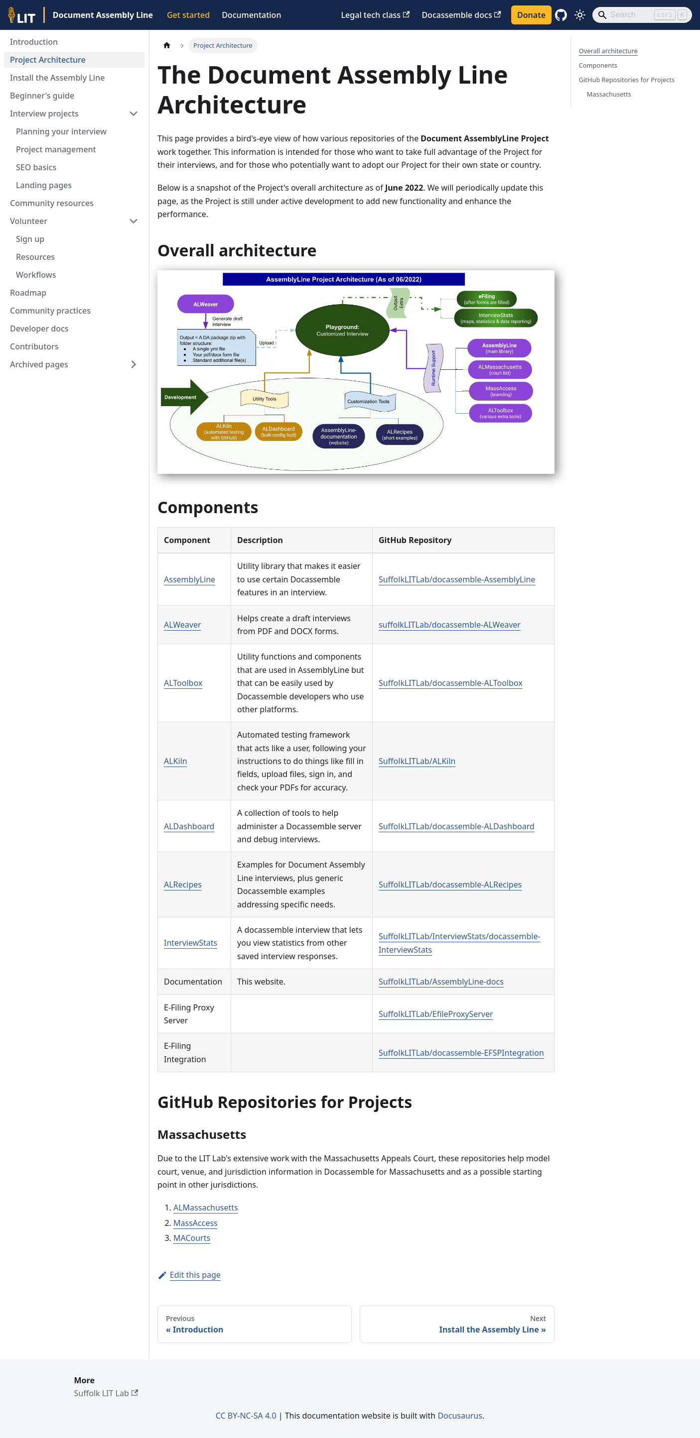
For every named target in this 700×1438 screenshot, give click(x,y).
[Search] (642, 15)
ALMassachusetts (205, 1207)
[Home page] (166, 45)
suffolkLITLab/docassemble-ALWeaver (450, 624)
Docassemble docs (461, 14)
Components (598, 65)
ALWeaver (182, 624)
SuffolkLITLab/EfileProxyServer (436, 1013)
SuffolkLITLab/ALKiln (417, 761)
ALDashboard (189, 826)
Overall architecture (608, 50)
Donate (531, 14)
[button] (74, 113)
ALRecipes (183, 884)
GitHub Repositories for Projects (627, 79)
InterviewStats (190, 942)
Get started (188, 14)
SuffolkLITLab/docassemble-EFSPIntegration (461, 1052)
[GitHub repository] (561, 15)
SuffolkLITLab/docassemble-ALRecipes (450, 884)
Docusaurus (459, 1415)
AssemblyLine (189, 579)
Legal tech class (375, 14)
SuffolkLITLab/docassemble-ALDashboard (457, 826)
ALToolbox (183, 682)
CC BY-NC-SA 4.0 (246, 1415)
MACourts (191, 1237)
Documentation (251, 14)
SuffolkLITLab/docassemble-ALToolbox (451, 682)
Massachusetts (609, 94)
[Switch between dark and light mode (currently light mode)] (580, 15)
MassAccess (195, 1222)
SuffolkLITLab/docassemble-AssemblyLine (457, 579)
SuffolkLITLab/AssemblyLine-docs (441, 981)
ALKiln (175, 761)
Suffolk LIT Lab (106, 1393)
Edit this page (189, 1274)
